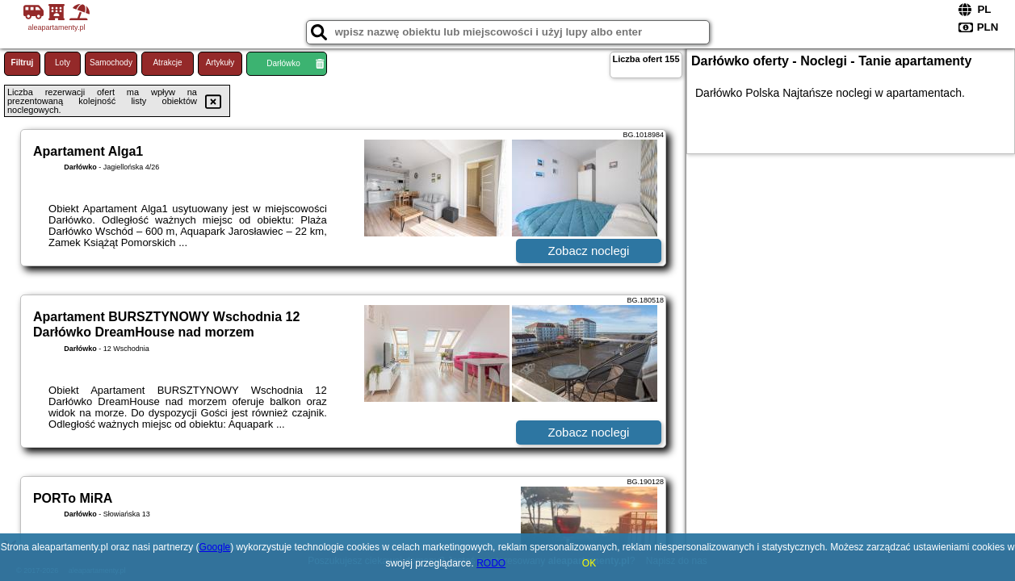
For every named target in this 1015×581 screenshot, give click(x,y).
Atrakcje (167, 62)
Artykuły (220, 62)
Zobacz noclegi (589, 250)
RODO (490, 563)
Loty (62, 62)
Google (215, 547)
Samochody (111, 62)
